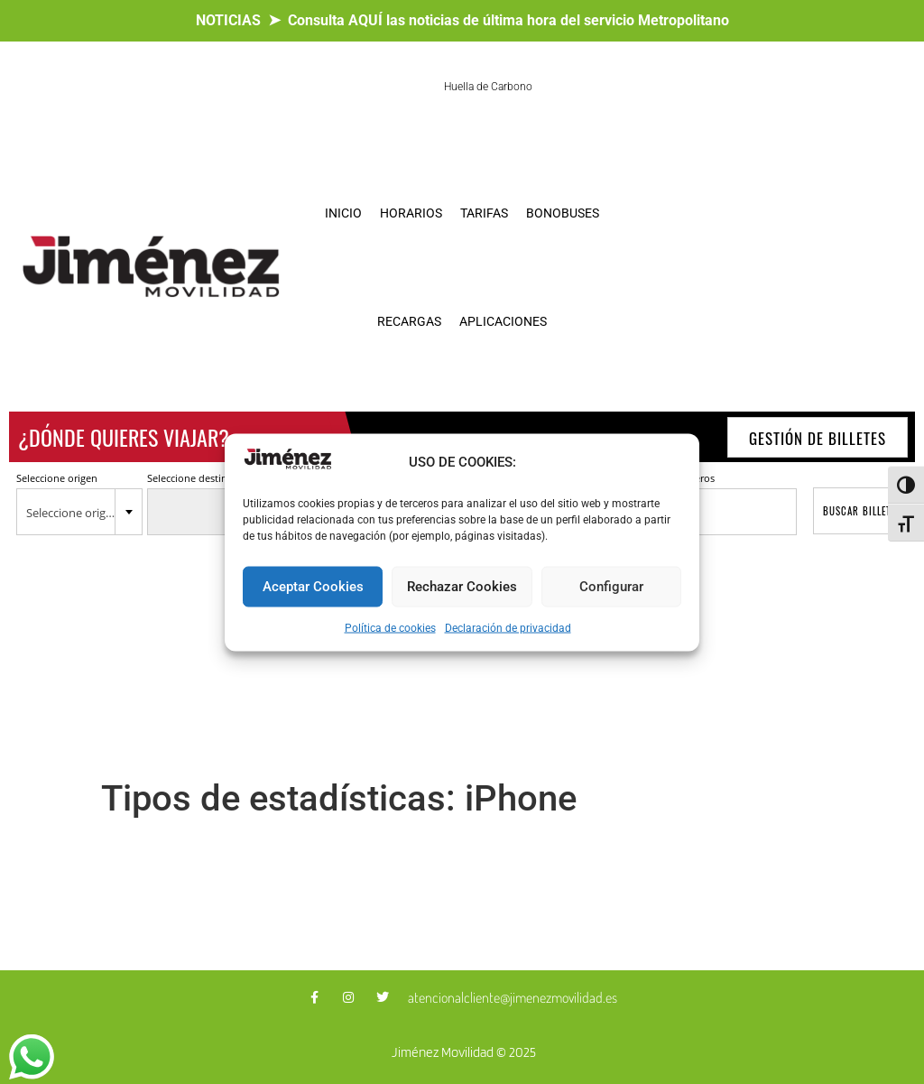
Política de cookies (390, 627)
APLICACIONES (503, 321)
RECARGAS (409, 321)
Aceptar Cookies (313, 587)
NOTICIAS (228, 20)
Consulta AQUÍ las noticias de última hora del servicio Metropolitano (508, 20)
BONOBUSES (562, 213)
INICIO (343, 213)
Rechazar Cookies (462, 587)
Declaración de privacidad (508, 627)
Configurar (611, 587)
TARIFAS (484, 213)
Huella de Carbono (488, 86)
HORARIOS (411, 213)
